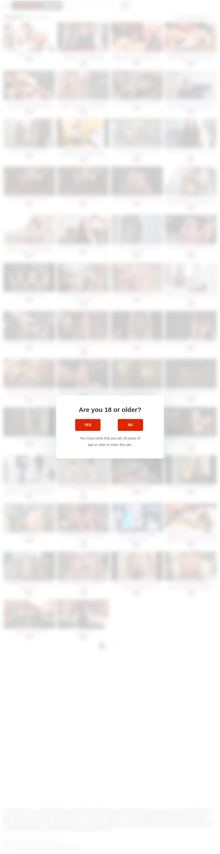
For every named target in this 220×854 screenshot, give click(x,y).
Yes (87, 425)
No (130, 425)
